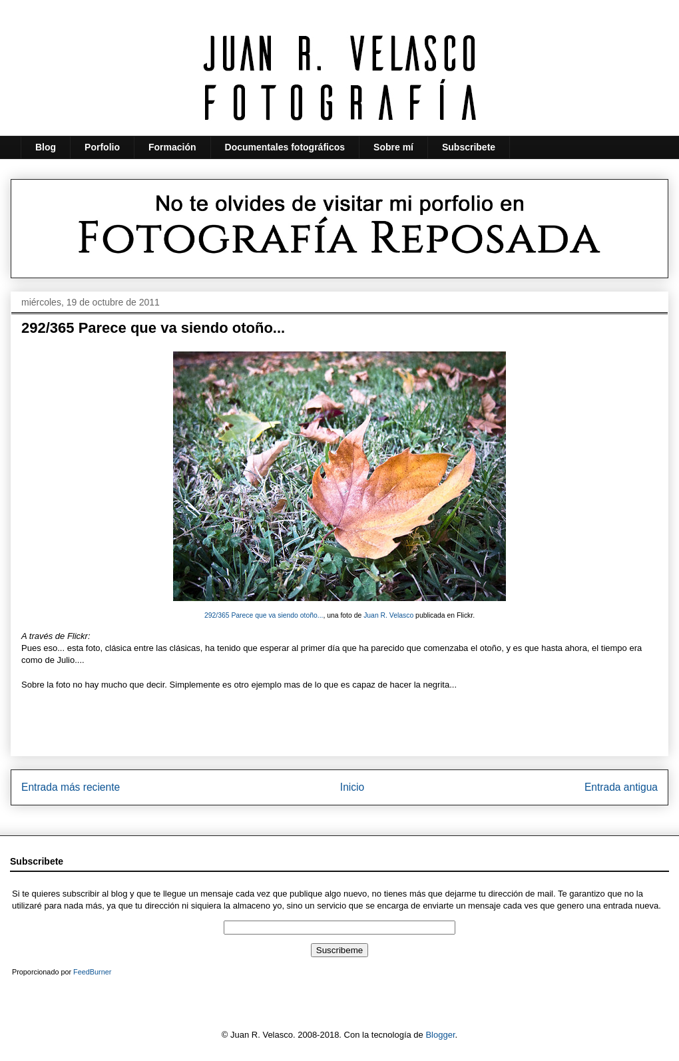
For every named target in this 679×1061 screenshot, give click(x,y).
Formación (172, 147)
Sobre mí (393, 147)
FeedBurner (92, 972)
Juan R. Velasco (388, 615)
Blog (45, 147)
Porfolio (102, 147)
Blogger (440, 1035)
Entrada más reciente (70, 787)
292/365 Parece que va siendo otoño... (264, 615)
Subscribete (468, 147)
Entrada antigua (621, 787)
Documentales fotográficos (285, 147)
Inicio (352, 787)
